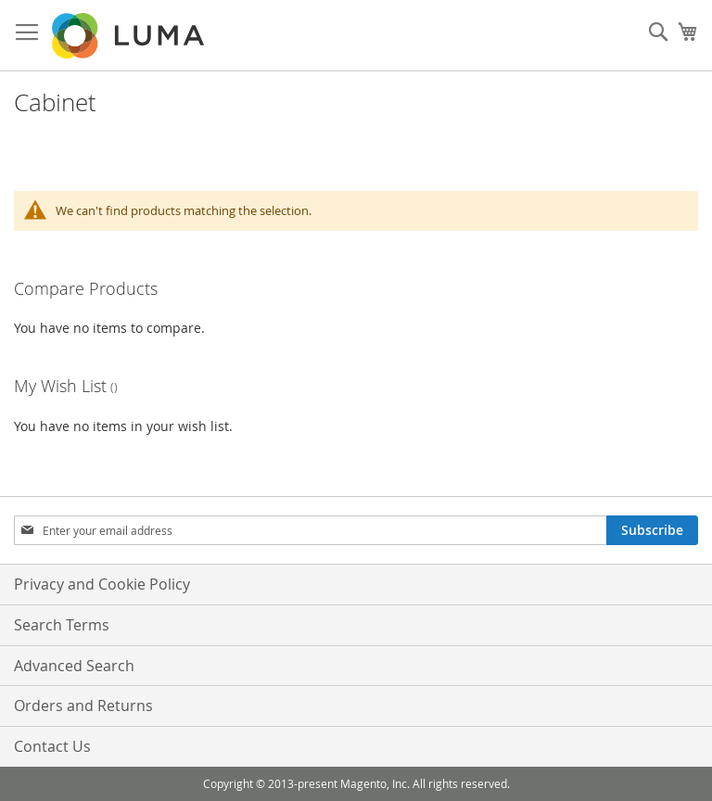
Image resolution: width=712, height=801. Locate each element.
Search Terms (61, 625)
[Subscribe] (652, 530)
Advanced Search (74, 665)
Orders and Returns (83, 705)
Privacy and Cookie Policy (102, 584)
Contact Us (52, 746)
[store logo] (130, 35)
